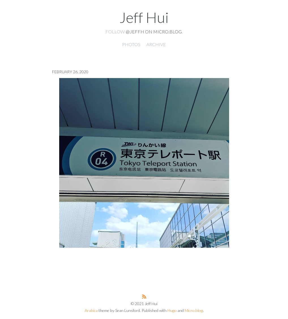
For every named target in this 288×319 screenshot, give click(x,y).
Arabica (91, 310)
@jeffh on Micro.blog (154, 31)
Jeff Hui (144, 17)
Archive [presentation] (156, 44)
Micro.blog (194, 310)
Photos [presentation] (131, 44)
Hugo (172, 310)
